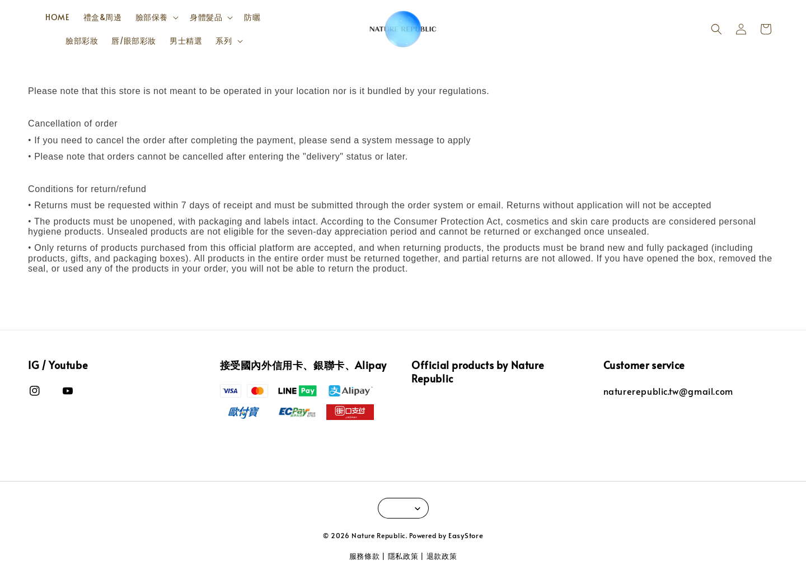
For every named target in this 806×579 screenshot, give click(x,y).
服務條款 (364, 556)
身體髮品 (206, 17)
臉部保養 (151, 17)
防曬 (252, 17)
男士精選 (186, 40)
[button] (716, 29)
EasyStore (465, 535)
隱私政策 (403, 556)
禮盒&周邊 (102, 17)
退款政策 (442, 556)
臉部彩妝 (81, 40)
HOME (57, 17)
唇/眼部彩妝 (133, 40)
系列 (223, 41)
